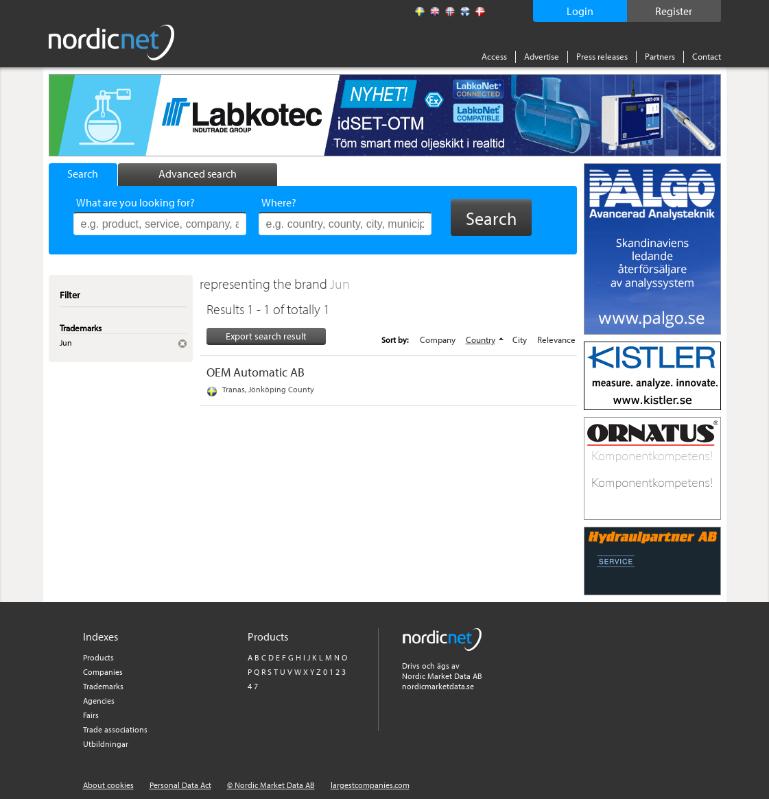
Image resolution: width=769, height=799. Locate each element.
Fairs (91, 715)
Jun (340, 283)
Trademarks (103, 686)
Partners (660, 56)
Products (98, 657)
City (519, 339)
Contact (706, 56)
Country (480, 339)
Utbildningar (105, 744)
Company (438, 339)
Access (494, 56)
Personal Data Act (180, 785)
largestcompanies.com (370, 785)
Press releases (602, 56)
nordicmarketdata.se (438, 686)
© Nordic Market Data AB (271, 785)
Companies (103, 672)
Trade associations (115, 729)
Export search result (266, 336)
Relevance (556, 339)
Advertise (541, 56)
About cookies (108, 785)
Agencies (99, 700)
